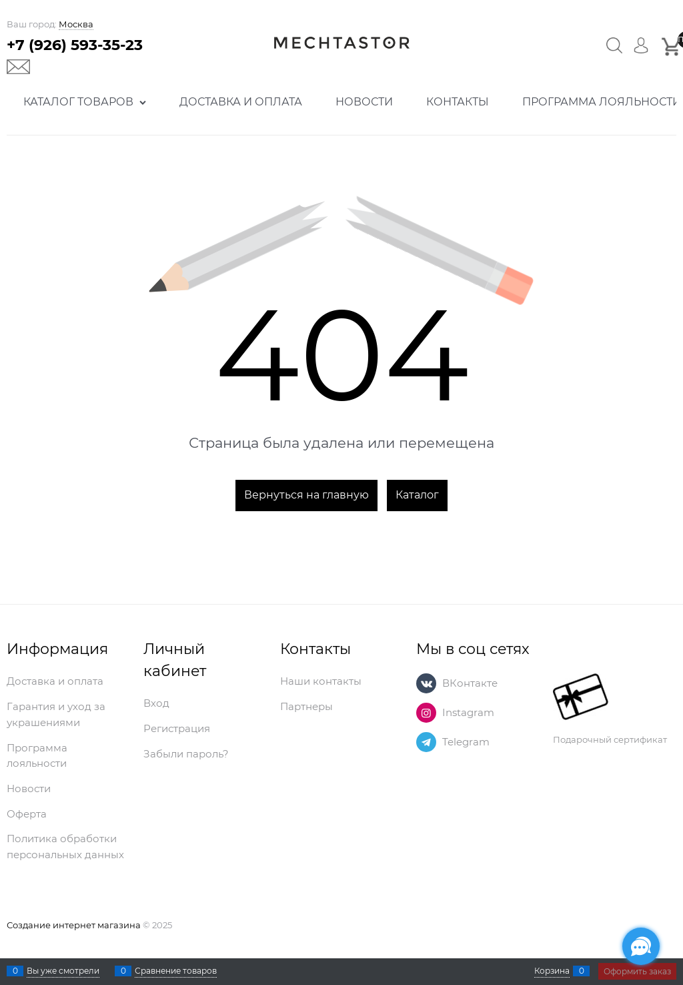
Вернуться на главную (306, 494)
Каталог (417, 494)
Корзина (552, 971)
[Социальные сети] (641, 946)
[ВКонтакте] (426, 683)
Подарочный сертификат (610, 709)
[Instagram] (426, 713)
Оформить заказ (637, 971)
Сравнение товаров (176, 971)
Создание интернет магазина (74, 925)
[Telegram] (426, 742)
